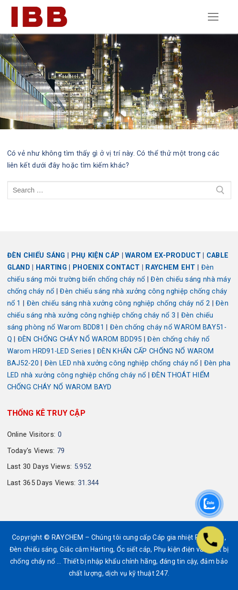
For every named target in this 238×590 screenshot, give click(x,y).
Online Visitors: (32, 435)
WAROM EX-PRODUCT (163, 255)
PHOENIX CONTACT (106, 267)
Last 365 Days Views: (42, 483)
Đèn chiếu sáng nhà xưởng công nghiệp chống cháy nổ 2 (118, 303)
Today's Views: (32, 451)
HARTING (51, 267)
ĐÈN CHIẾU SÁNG (36, 255)
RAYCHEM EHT (170, 267)
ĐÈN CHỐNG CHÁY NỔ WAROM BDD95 (80, 339)
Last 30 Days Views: (40, 467)
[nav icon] (213, 17)
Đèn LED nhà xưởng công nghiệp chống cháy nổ (121, 363)
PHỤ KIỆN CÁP (95, 255)
